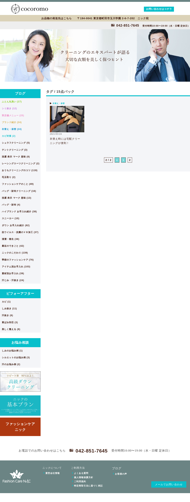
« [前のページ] (117, 160)
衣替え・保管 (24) (12, 129)
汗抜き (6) (7, 315)
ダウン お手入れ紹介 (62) (16, 225)
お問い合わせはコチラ (159, 9)
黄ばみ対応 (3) (10, 322)
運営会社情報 (52, 473)
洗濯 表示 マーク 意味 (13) (16, 198)
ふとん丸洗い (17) (12, 101)
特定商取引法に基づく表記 (88, 485)
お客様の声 (121, 474)
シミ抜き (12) (9, 108)
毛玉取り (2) (8, 177)
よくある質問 (81, 473)
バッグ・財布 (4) (11, 204)
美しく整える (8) (11, 329)
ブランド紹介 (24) (12, 122)
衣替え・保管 (59, 103)
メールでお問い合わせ (169, 484)
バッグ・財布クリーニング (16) (19, 191)
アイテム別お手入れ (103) (16, 266)
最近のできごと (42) (13, 246)
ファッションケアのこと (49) (18, 184)
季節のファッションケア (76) (18, 259)
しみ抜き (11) (9, 308)
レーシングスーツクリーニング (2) (20, 163)
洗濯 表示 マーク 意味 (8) (16, 156)
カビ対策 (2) (8, 136)
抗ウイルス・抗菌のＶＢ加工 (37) (20, 232)
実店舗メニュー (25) (13, 115)
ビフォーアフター (20, 293)
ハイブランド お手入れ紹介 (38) (19, 211)
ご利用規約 (80, 481)
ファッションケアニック (20, 426)
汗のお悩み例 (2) (11, 364)
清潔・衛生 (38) (10, 239)
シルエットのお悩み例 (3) (16, 357)
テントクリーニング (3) (14, 150)
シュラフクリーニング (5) (16, 143)
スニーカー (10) (10, 218)
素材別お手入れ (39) (13, 273)
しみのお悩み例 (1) (12, 350)
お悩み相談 (20, 342)
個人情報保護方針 (83, 477)
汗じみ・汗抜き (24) (13, 280)
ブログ (20, 93)
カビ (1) (6, 301)
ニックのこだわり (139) (15, 252)
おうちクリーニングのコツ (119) (19, 170)
